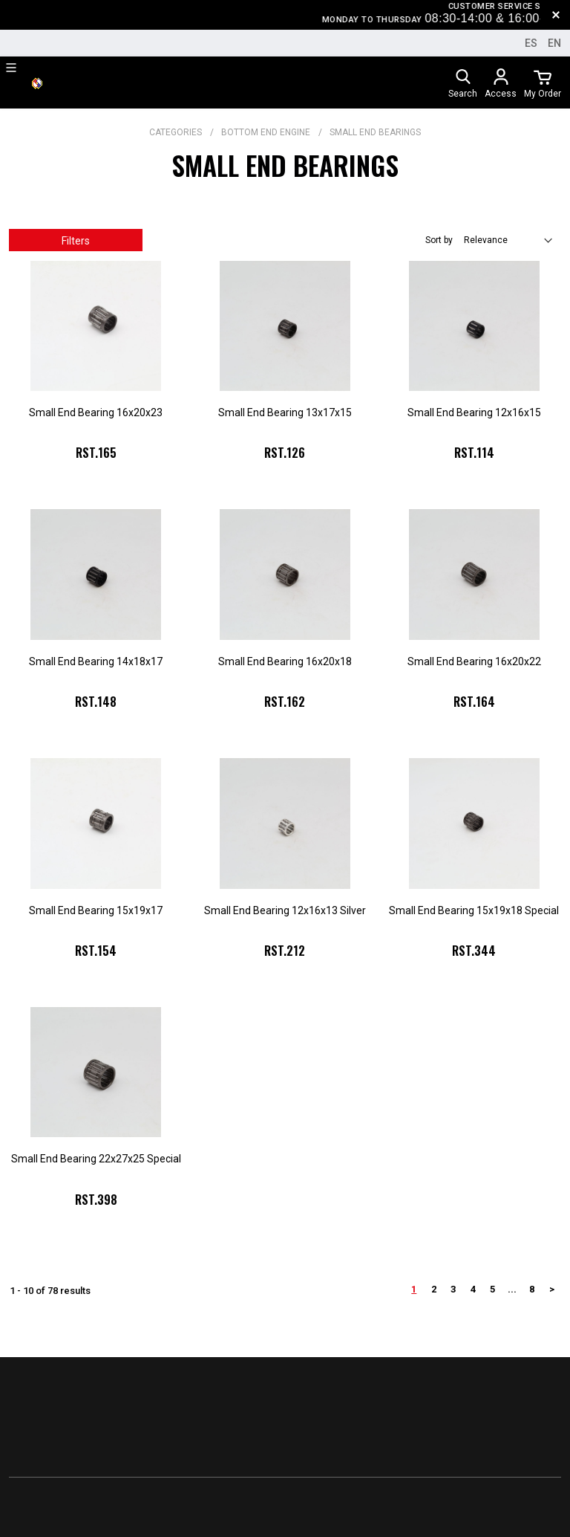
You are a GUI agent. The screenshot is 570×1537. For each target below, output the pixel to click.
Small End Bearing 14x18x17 (96, 661)
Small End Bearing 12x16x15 (474, 412)
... (512, 1289)
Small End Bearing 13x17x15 (285, 412)
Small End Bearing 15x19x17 (96, 910)
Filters (76, 241)
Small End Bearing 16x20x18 (285, 661)
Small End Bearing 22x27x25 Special (96, 1159)
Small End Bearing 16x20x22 (474, 661)
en (554, 43)
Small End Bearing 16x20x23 (96, 412)
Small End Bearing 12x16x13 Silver (285, 910)
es (531, 43)
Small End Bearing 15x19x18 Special (474, 910)
